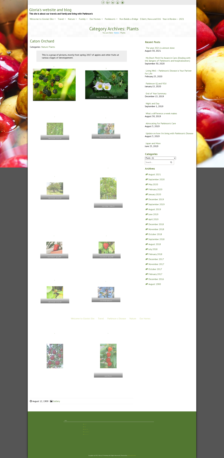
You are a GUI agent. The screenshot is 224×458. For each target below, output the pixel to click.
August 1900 (154, 283)
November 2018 (156, 229)
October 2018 (155, 234)
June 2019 (153, 214)
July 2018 (153, 249)
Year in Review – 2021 (173, 19)
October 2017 (155, 269)
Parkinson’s (110, 19)
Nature (71, 19)
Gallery (56, 401)
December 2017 (156, 259)
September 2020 (156, 179)
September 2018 (156, 239)
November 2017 (156, 264)
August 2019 (154, 209)
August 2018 (154, 244)
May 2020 (153, 184)
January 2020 (154, 194)
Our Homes (95, 19)
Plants (52, 46)
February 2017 (155, 274)
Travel (61, 19)
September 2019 (156, 204)
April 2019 (153, 219)
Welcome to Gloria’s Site (41, 19)
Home (116, 33)
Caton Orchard (42, 41)
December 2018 (156, 224)
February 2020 (155, 189)
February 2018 (155, 254)
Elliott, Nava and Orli (150, 19)
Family (82, 19)
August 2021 (154, 174)
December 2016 (156, 279)
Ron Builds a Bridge (129, 19)
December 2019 (156, 199)
